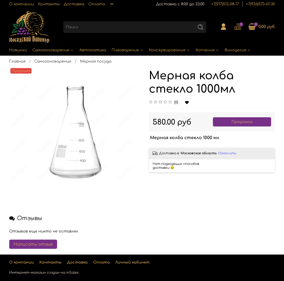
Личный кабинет (132, 262)
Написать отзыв (33, 244)
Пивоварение (127, 50)
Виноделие (238, 50)
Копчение (207, 50)
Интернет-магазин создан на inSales (44, 272)
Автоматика (92, 50)
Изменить (227, 153)
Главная (17, 61)
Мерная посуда (95, 61)
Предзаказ (242, 122)
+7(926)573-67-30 (260, 4)
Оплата (96, 4)
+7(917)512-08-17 (225, 4)
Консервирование (169, 50)
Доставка (74, 4)
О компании (21, 4)
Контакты (49, 4)
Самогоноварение (53, 50)
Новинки (18, 50)
